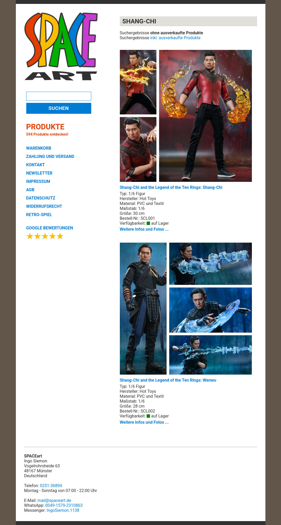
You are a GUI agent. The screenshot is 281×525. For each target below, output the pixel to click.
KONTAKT (35, 164)
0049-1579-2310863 (64, 505)
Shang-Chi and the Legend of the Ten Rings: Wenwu (186, 313)
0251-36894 (51, 485)
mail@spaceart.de (54, 500)
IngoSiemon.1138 (63, 510)
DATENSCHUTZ (40, 198)
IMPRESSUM (38, 181)
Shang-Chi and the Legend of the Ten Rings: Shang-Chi (186, 120)
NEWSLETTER (39, 173)
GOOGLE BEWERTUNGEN (49, 227)
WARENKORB (38, 148)
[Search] (58, 96)
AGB (30, 189)
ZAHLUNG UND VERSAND (50, 156)
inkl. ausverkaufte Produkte (175, 37)
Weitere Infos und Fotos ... (144, 229)
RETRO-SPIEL (39, 214)
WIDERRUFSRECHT (44, 206)
